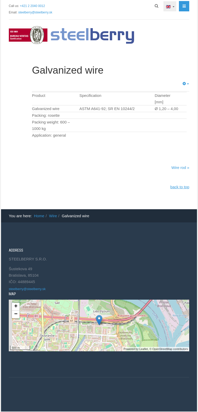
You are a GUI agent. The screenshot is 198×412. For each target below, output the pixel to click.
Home (39, 216)
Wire (53, 216)
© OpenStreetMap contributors (169, 349)
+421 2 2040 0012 (32, 6)
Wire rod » (180, 167)
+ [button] (16, 306)
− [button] (16, 314)
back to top (179, 187)
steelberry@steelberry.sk (35, 12)
